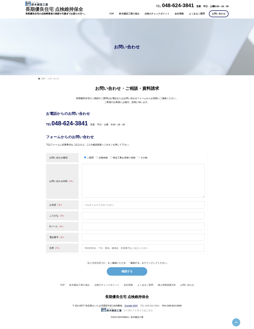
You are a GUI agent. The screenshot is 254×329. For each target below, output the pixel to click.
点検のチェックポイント (106, 291)
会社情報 (128, 291)
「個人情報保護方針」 (96, 269)
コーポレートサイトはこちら (127, 317)
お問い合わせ (187, 291)
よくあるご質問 (145, 291)
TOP (62, 291)
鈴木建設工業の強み (79, 291)
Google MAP (131, 312)
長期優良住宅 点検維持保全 (56, 6)
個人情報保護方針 (167, 291)
